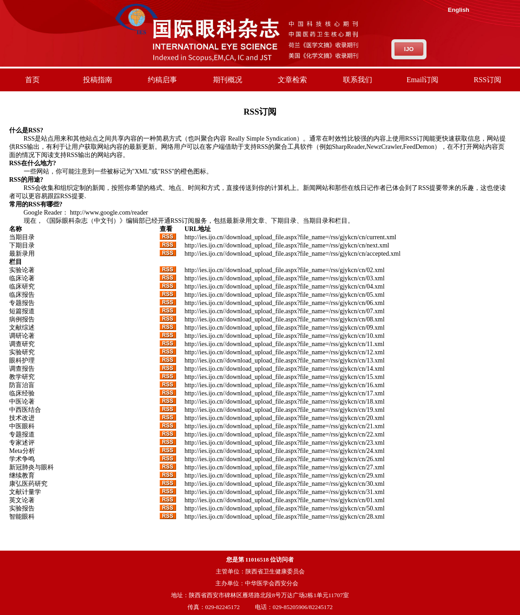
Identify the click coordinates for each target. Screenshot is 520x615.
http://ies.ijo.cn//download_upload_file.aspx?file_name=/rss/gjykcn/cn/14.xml (284, 368)
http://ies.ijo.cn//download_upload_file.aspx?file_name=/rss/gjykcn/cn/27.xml (284, 467)
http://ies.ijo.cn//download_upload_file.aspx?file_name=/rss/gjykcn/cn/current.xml (290, 237)
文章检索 (292, 80)
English (458, 9)
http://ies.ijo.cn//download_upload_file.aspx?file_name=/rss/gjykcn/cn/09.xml (284, 327)
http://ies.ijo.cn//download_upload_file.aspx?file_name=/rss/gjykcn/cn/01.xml (284, 500)
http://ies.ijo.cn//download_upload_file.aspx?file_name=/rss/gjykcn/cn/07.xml (284, 311)
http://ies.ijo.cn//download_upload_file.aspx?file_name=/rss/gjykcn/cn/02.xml (284, 270)
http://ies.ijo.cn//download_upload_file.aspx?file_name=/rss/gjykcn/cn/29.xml (284, 475)
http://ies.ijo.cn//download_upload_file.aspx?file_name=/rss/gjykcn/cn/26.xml (284, 459)
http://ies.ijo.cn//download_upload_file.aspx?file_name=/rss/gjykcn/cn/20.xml (284, 418)
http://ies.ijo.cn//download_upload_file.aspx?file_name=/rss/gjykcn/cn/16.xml (284, 385)
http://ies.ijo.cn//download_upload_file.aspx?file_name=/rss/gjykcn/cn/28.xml (284, 516)
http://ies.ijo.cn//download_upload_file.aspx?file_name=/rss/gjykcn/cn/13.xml (284, 360)
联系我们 (357, 80)
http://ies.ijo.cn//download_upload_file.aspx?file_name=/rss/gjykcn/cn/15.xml (284, 376)
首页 (32, 80)
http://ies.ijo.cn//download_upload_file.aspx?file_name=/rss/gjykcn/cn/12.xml (284, 352)
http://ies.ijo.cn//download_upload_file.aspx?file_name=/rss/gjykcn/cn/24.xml (284, 450)
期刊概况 (227, 80)
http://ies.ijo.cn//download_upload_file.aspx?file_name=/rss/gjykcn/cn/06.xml (284, 303)
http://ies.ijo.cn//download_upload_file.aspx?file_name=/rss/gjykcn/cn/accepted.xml (292, 253)
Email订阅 (422, 80)
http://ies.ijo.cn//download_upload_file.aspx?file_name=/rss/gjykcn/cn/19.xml (284, 409)
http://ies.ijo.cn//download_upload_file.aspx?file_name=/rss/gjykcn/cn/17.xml (284, 393)
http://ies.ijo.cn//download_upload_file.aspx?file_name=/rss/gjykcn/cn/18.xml (284, 401)
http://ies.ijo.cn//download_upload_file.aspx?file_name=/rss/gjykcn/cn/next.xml (286, 245)
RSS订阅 (487, 80)
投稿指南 (97, 80)
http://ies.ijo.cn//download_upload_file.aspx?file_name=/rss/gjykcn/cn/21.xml (284, 426)
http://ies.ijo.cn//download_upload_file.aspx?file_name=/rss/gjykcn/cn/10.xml (284, 335)
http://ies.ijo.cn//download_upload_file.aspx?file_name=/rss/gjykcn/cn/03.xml (284, 278)
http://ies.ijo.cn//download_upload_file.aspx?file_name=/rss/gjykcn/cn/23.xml (284, 442)
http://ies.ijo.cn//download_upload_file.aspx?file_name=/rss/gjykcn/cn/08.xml (284, 319)
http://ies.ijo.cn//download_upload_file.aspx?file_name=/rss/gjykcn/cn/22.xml (284, 434)
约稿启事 (162, 80)
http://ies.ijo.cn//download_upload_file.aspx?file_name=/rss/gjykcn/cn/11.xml (284, 344)
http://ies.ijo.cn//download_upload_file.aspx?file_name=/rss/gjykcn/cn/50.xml (284, 508)
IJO (409, 49)
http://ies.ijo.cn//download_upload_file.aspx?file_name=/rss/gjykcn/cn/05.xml (284, 294)
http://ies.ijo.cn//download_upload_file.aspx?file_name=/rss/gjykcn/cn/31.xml (284, 492)
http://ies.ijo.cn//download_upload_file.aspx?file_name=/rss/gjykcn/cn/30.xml (284, 483)
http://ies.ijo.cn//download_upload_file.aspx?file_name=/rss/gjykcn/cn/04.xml (284, 286)
